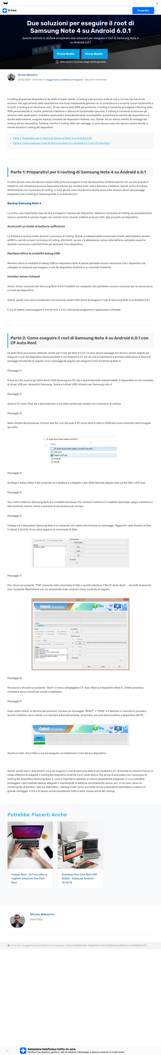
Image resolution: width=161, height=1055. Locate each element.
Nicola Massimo (28, 74)
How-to (16, 945)
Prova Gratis (66, 54)
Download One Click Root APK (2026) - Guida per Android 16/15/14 (78, 878)
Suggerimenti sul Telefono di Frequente (66, 79)
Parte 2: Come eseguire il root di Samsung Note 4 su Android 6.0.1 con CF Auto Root (61, 143)
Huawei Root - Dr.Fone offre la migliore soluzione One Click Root (29, 878)
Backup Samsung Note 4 (24, 203)
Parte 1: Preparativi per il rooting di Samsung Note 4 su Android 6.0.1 (52, 138)
